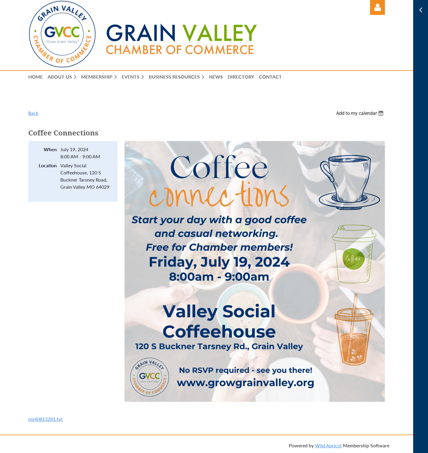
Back (33, 113)
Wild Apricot (328, 445)
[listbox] (360, 113)
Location (48, 165)
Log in (377, 7)
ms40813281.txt (45, 419)
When (50, 149)
